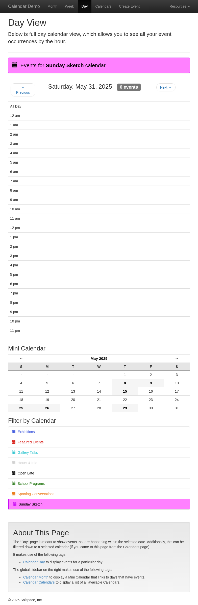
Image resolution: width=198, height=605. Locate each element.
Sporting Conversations (33, 494)
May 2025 (99, 358)
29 (125, 408)
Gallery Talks (25, 452)
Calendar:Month (35, 577)
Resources (179, 6)
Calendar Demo (24, 6)
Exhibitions (23, 432)
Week (69, 6)
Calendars (103, 6)
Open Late (23, 473)
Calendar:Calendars (39, 582)
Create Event (129, 6)
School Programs (28, 484)
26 (47, 408)
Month (52, 6)
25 (21, 408)
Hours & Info (24, 463)
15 (125, 391)
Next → (166, 87)
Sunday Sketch (27, 504)
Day (85, 6)
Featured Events (28, 442)
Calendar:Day (34, 562)
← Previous (23, 89)
